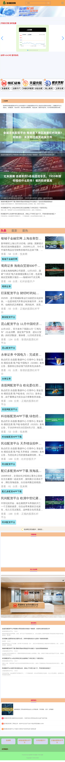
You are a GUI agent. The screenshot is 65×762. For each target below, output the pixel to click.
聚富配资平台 (8, 317)
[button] (2, 38)
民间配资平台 (8, 522)
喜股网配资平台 (9, 409)
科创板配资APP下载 (12, 437)
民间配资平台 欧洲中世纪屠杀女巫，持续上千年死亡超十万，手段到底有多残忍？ (28, 214)
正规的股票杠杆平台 (57, 741)
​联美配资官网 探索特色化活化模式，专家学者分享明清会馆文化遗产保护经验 (25, 718)
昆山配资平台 (8, 348)
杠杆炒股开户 (40, 740)
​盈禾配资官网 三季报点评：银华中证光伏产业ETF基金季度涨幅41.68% (24, 723)
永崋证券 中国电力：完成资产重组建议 (27, 354)
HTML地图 (40, 754)
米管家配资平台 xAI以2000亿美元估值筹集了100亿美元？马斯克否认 (24, 208)
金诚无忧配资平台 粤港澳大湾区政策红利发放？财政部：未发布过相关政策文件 (27, 155)
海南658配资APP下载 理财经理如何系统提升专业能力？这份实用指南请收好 (26, 201)
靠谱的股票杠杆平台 (25, 741)
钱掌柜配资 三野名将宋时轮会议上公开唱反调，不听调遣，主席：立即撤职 (33, 709)
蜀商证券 (6, 286)
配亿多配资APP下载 (12, 491)
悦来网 (8, 740)
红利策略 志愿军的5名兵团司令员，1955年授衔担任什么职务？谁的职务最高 (27, 198)
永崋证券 (6, 378)
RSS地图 (34, 754)
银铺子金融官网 (9, 259)
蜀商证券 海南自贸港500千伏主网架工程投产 (31, 265)
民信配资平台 (8, 464)
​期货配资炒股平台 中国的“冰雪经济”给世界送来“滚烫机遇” (20, 729)
